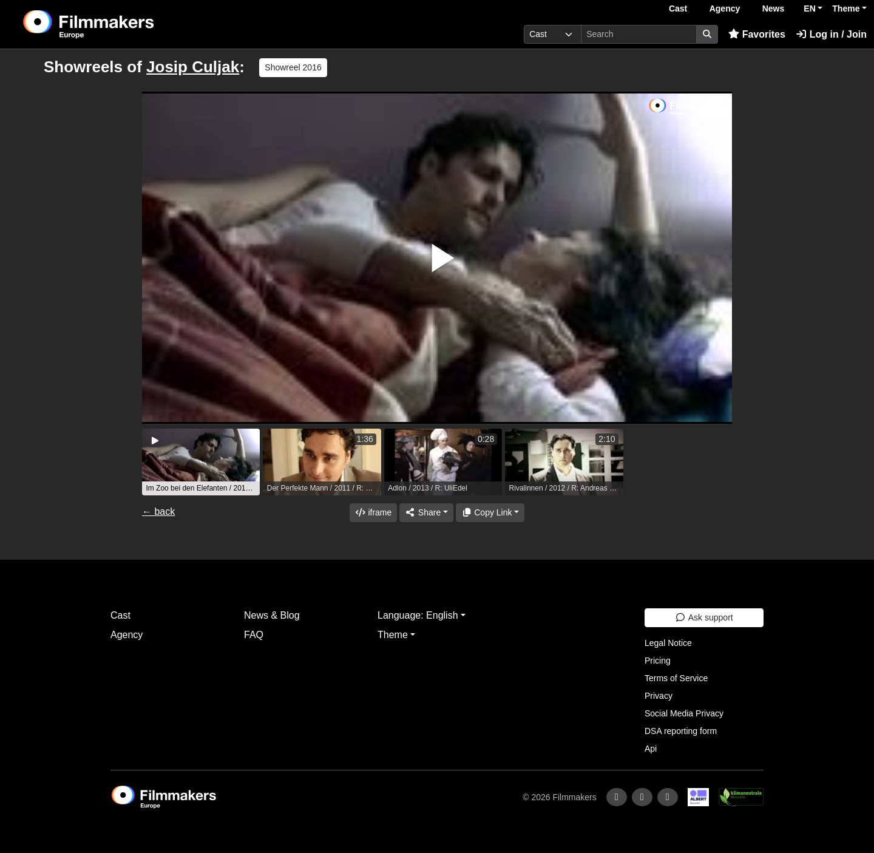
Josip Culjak (192, 67)
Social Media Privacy (684, 713)
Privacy (658, 696)
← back (158, 511)
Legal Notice (668, 643)
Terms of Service (676, 678)
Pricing (658, 660)
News (773, 8)
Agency (725, 8)
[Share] (426, 512)
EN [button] (809, 8)
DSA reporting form (681, 731)
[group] (201, 462)
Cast (678, 8)
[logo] (118, 24)
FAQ (253, 635)
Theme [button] (845, 8)
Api (651, 748)
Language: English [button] (418, 615)
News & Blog (272, 615)
